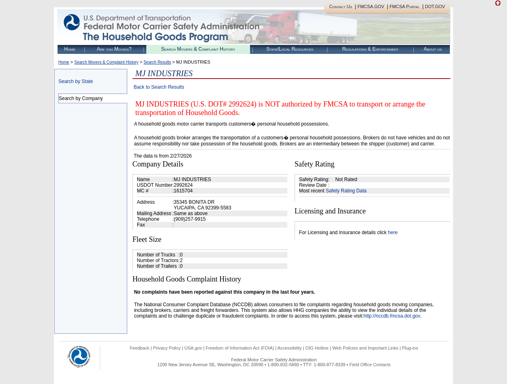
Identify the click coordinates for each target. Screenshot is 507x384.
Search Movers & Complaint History (198, 49)
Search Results (157, 62)
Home (69, 49)
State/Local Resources (289, 49)
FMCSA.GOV (370, 6)
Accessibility (290, 348)
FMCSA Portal (404, 6)
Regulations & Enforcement (370, 49)
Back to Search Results (159, 87)
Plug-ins (410, 348)
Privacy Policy (167, 348)
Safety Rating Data (346, 191)
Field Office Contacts (370, 364)
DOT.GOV (435, 6)
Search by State (75, 81)
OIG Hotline (316, 348)
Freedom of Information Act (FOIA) (239, 348)
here (393, 232)
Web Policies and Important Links (365, 348)
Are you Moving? (114, 49)
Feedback (139, 348)
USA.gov (193, 348)
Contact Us (340, 6)
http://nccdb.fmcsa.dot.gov (392, 316)
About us (433, 49)
